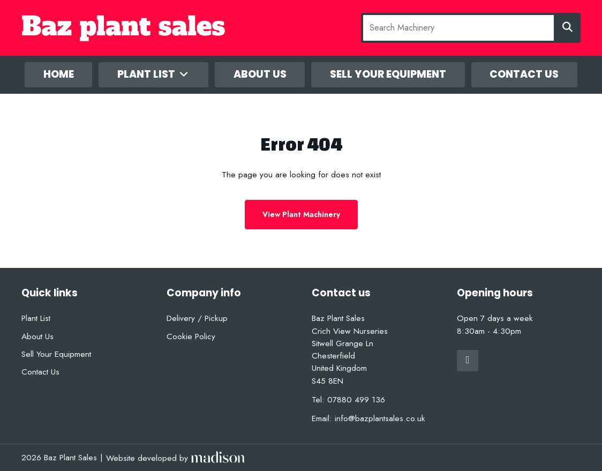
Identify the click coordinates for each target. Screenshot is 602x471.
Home (58, 74)
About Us (260, 74)
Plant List (153, 74)
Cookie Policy (191, 336)
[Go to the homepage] (155, 28)
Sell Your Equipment (388, 74)
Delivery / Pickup (197, 318)
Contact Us (524, 74)
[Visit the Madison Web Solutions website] (175, 458)
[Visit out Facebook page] (467, 360)
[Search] (567, 28)
